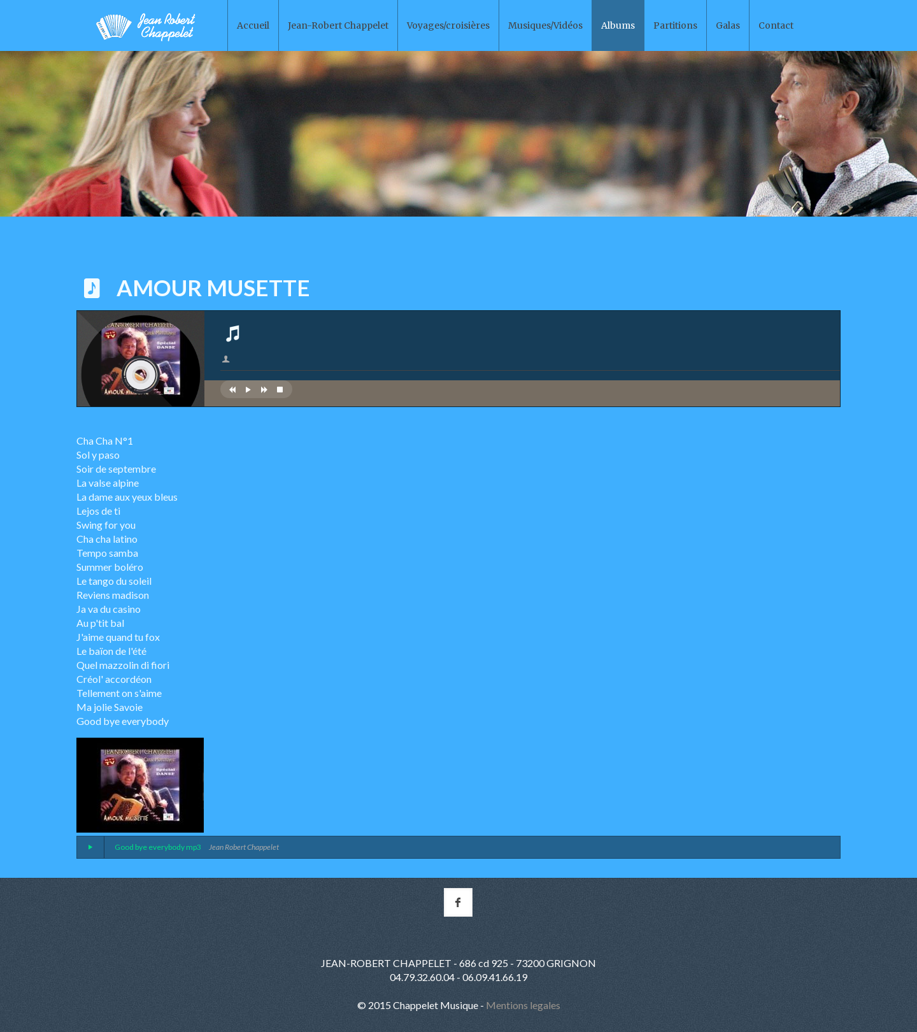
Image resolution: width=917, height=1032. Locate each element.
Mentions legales (523, 1005)
